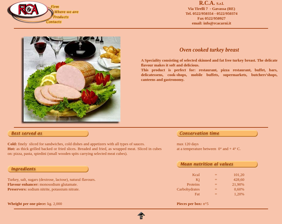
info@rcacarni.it (217, 23)
